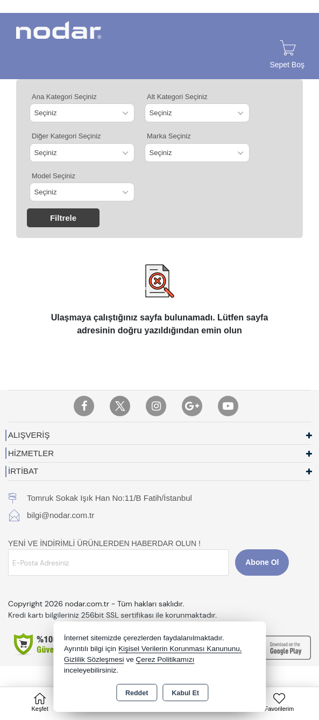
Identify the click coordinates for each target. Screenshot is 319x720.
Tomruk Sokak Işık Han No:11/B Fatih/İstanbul (109, 497)
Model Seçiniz (53, 176)
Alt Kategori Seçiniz (177, 97)
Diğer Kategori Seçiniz (66, 136)
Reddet (136, 693)
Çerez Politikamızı (165, 659)
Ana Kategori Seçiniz (64, 97)
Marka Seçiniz (169, 136)
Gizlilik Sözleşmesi (94, 659)
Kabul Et (185, 693)
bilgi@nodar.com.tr (60, 515)
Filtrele (63, 217)
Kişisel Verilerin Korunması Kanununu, (180, 649)
